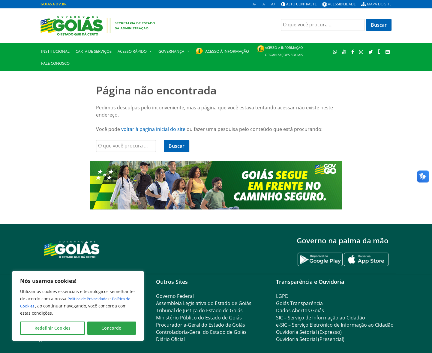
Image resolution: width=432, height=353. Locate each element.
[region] (78, 306)
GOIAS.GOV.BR (53, 4)
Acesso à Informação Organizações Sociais (284, 51)
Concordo (111, 328)
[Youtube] (344, 52)
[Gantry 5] (72, 249)
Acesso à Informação (227, 51)
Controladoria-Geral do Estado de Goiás (201, 332)
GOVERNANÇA (174, 51)
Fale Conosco (55, 63)
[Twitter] (371, 52)
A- (254, 4)
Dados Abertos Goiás (300, 310)
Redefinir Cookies (52, 328)
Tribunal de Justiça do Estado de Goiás (199, 310)
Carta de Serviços (94, 51)
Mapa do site (379, 4)
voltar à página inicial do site (153, 129)
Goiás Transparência (299, 303)
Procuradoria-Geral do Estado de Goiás (200, 325)
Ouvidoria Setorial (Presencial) (310, 339)
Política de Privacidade (91, 298)
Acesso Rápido (135, 51)
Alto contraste (301, 4)
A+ (273, 4)
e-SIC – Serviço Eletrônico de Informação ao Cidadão (335, 325)
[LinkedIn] (387, 52)
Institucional (55, 51)
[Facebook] (353, 52)
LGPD (282, 296)
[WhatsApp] (335, 52)
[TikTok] (379, 52)
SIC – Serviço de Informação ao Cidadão (320, 317)
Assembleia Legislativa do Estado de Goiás (203, 303)
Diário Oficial (170, 339)
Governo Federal (175, 296)
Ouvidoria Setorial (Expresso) (309, 332)
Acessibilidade (342, 4)
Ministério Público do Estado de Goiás (199, 317)
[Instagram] (361, 52)
